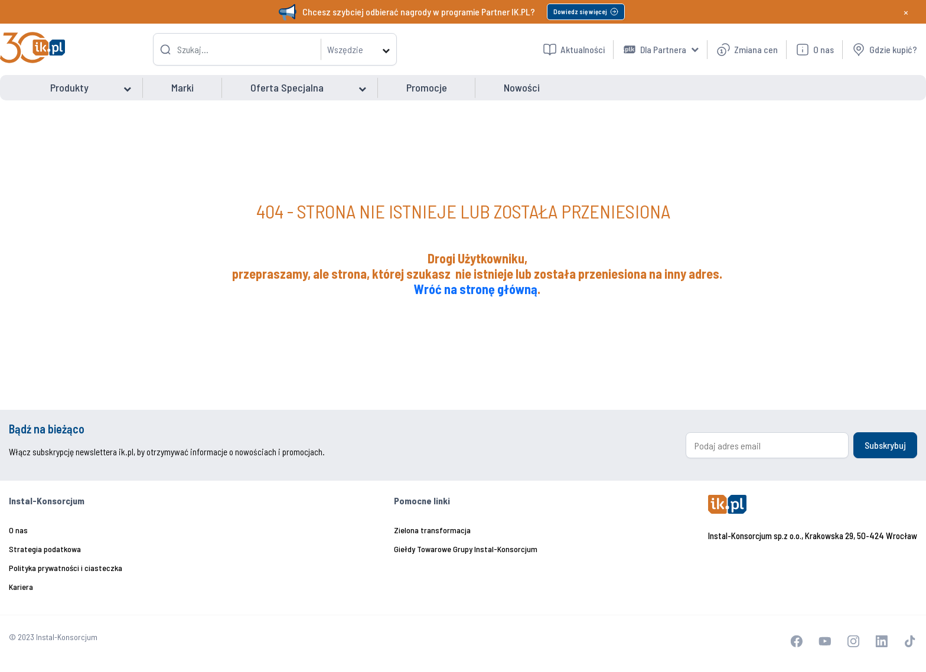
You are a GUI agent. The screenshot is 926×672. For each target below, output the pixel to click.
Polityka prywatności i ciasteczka (65, 568)
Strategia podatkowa (45, 549)
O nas (18, 530)
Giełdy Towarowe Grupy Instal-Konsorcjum (465, 549)
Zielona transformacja (432, 530)
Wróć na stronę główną (475, 288)
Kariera (21, 587)
